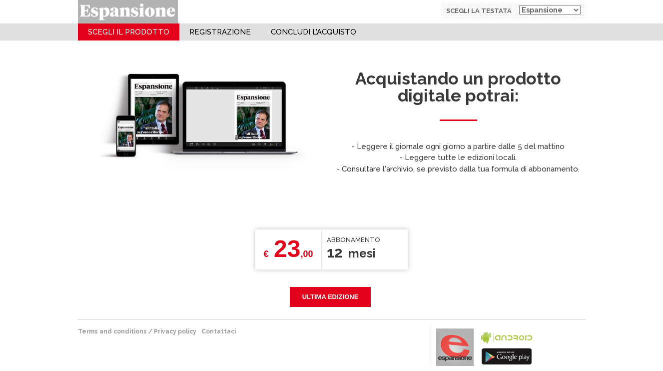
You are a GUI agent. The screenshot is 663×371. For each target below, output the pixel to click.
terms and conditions (112, 331)
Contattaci (218, 331)
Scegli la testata (479, 10)
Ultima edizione (330, 296)
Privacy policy (175, 331)
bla (506, 346)
